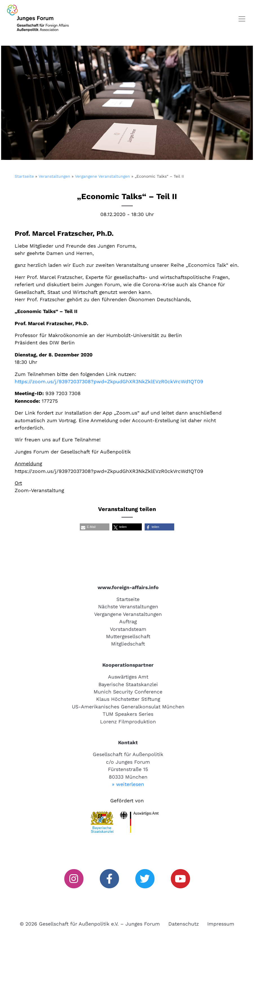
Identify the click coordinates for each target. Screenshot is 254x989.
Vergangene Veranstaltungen (102, 176)
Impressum (220, 924)
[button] (94, 526)
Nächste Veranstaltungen (128, 606)
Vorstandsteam (128, 629)
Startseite (24, 176)
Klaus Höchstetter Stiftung (128, 699)
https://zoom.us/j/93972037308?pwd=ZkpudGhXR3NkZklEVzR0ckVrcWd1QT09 (109, 381)
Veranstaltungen (54, 176)
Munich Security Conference (128, 692)
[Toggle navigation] (241, 19)
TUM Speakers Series (128, 714)
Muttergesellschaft (128, 636)
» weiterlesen (128, 784)
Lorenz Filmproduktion (128, 721)
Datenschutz (183, 924)
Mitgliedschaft (128, 644)
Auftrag (128, 621)
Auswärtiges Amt (128, 677)
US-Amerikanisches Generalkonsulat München (128, 707)
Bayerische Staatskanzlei (128, 684)
